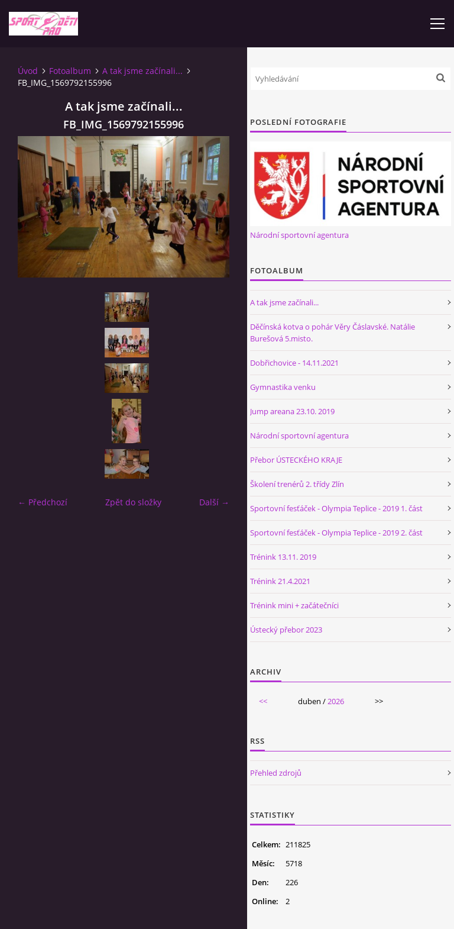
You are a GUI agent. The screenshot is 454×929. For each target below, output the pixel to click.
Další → (214, 502)
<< (263, 701)
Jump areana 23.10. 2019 (292, 411)
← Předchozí (42, 502)
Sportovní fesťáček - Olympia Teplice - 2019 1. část (336, 508)
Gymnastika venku (283, 387)
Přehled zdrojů (275, 772)
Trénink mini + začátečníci (294, 605)
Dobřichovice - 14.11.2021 (294, 362)
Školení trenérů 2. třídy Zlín (297, 484)
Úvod (28, 70)
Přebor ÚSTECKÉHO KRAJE (296, 459)
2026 (335, 701)
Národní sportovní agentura (299, 235)
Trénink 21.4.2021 (280, 581)
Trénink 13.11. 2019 (283, 556)
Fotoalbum (70, 70)
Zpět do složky (133, 502)
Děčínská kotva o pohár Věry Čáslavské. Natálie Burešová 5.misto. (332, 332)
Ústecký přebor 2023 (286, 629)
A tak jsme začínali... (142, 70)
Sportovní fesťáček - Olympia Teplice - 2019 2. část (336, 532)
